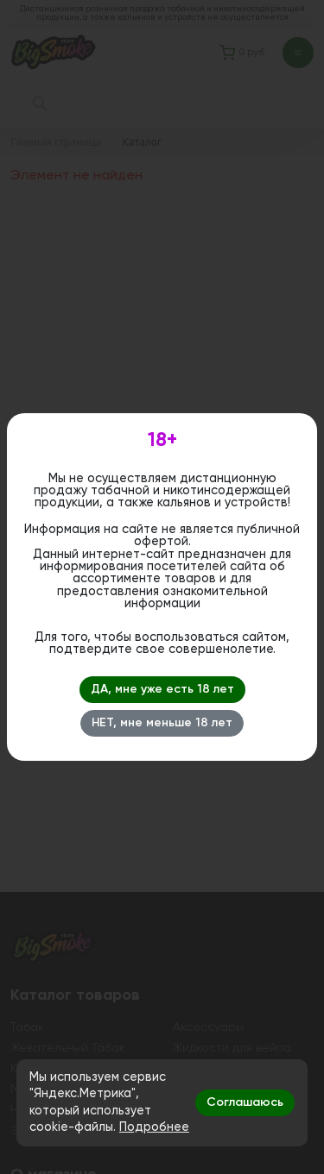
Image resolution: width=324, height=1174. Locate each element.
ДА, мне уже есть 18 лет (162, 689)
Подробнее (154, 1127)
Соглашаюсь (244, 1102)
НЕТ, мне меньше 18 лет (162, 723)
